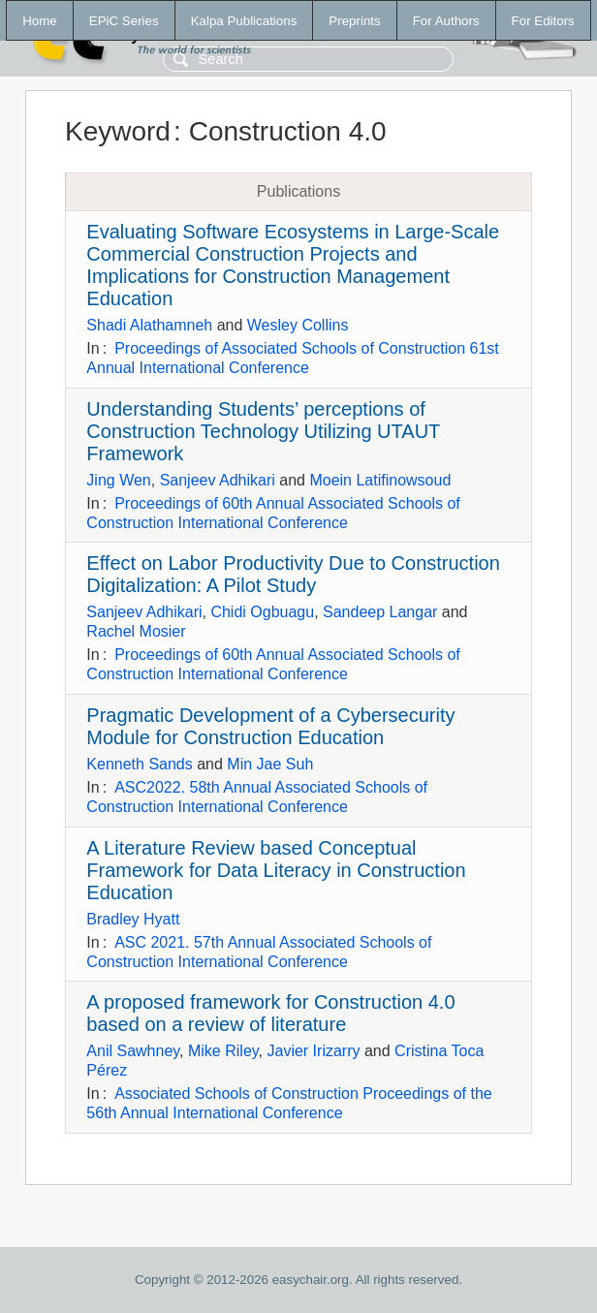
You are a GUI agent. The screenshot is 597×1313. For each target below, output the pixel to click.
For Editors (543, 21)
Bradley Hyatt (132, 919)
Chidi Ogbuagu (262, 612)
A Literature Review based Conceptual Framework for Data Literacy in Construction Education (275, 870)
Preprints (354, 21)
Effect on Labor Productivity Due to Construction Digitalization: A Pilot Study (293, 574)
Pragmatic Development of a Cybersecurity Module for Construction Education (270, 726)
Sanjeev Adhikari (217, 480)
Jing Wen (118, 480)
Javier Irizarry (313, 1051)
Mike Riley (223, 1051)
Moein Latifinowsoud (380, 480)
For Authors (446, 21)
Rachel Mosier (135, 631)
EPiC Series (124, 21)
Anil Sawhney (132, 1051)
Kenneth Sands (139, 764)
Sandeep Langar (380, 612)
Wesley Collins (298, 325)
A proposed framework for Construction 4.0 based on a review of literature (270, 1013)
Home (39, 21)
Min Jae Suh (270, 764)
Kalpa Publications (244, 21)
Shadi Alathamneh (149, 325)
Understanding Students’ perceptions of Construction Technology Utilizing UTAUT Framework (263, 431)
